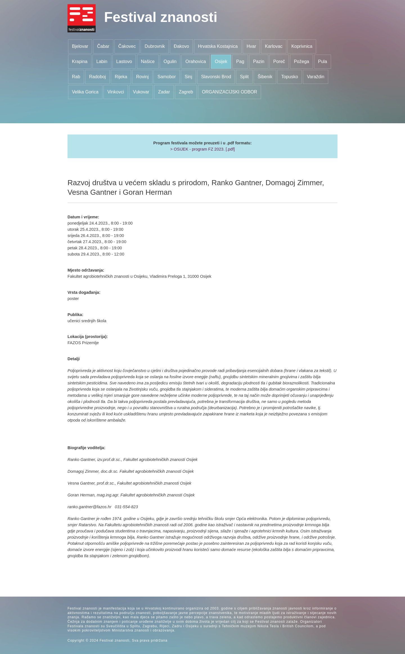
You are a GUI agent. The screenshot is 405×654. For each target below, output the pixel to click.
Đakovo (181, 46)
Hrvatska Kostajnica (218, 46)
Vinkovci (115, 91)
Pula (322, 61)
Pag (240, 61)
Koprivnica (301, 46)
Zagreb (186, 91)
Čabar (103, 46)
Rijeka (121, 76)
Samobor (167, 76)
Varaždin (315, 76)
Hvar (251, 46)
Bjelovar (80, 46)
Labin (101, 61)
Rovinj (142, 76)
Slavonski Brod (216, 76)
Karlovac (273, 46)
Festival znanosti (160, 17)
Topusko (289, 76)
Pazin (258, 61)
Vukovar (141, 91)
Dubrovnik (155, 46)
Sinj (188, 76)
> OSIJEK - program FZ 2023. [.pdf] (202, 149)
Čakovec (127, 46)
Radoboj (97, 76)
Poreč (279, 61)
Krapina (79, 61)
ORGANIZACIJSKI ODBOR (229, 91)
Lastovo (124, 61)
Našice (148, 61)
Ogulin (169, 61)
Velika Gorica (85, 91)
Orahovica (195, 61)
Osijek (221, 61)
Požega (301, 61)
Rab (76, 76)
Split (244, 76)
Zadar (164, 91)
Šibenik (265, 76)
